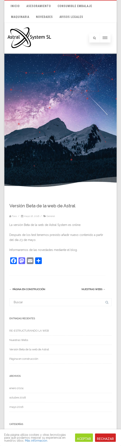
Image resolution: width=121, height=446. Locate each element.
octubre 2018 (17, 397)
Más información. (36, 440)
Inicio (15, 6)
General (51, 216)
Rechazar (105, 439)
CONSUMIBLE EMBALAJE (75, 6)
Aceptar (84, 439)
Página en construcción (27, 289)
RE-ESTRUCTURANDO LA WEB (29, 330)
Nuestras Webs (93, 289)
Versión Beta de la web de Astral (29, 349)
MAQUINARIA (20, 17)
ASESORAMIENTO (38, 6)
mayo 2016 (16, 406)
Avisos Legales (71, 17)
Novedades (44, 17)
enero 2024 (16, 388)
